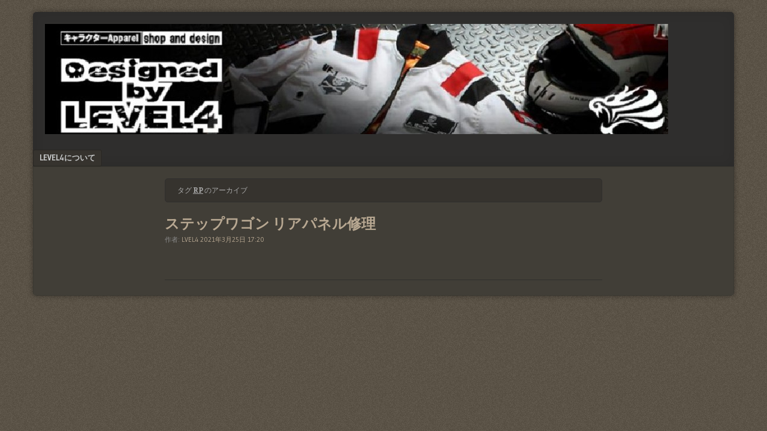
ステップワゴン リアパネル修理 (270, 224)
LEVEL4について (67, 157)
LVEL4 (190, 239)
